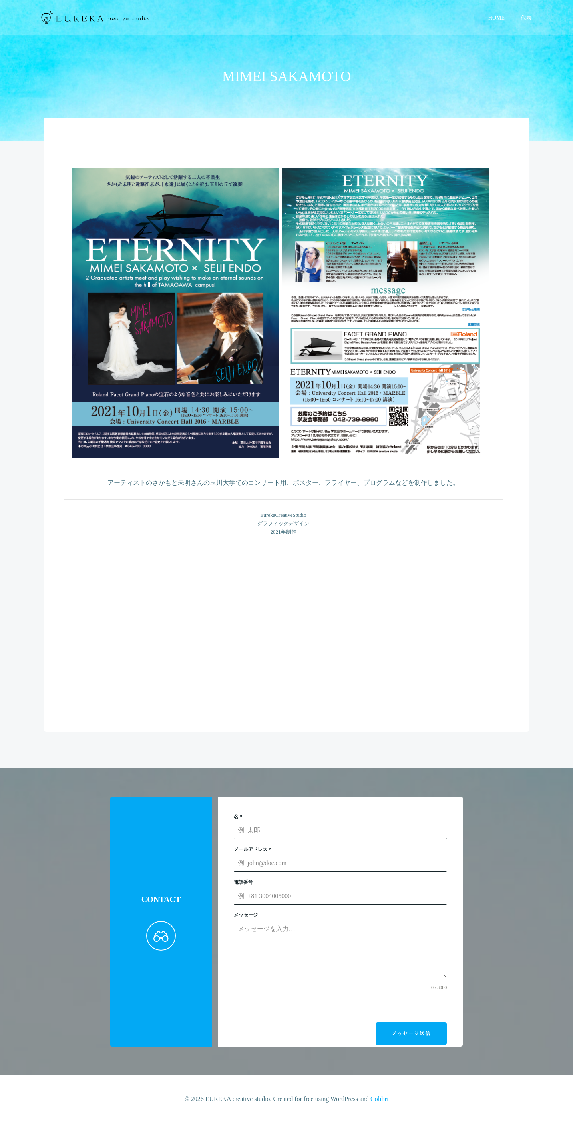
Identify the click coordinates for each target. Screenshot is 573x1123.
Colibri (379, 1099)
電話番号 (243, 884)
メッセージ (246, 917)
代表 (527, 18)
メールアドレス (252, 851)
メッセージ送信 (410, 1035)
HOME (497, 18)
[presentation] (295, 1008)
